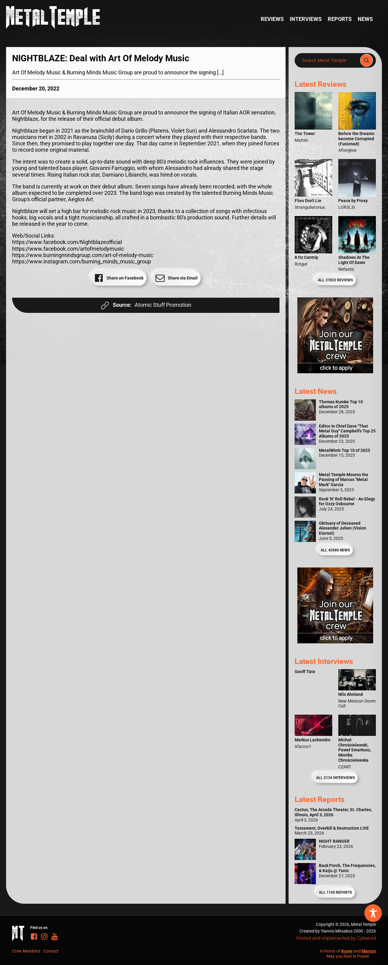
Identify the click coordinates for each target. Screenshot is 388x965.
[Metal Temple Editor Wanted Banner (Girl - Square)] (335, 371)
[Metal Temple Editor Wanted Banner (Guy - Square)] (335, 641)
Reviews (272, 19)
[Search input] (329, 60)
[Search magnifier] (366, 60)
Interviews (306, 19)
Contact (51, 951)
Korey (347, 951)
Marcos (369, 951)
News (365, 19)
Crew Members (26, 951)
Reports (340, 19)
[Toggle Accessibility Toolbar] (373, 913)
